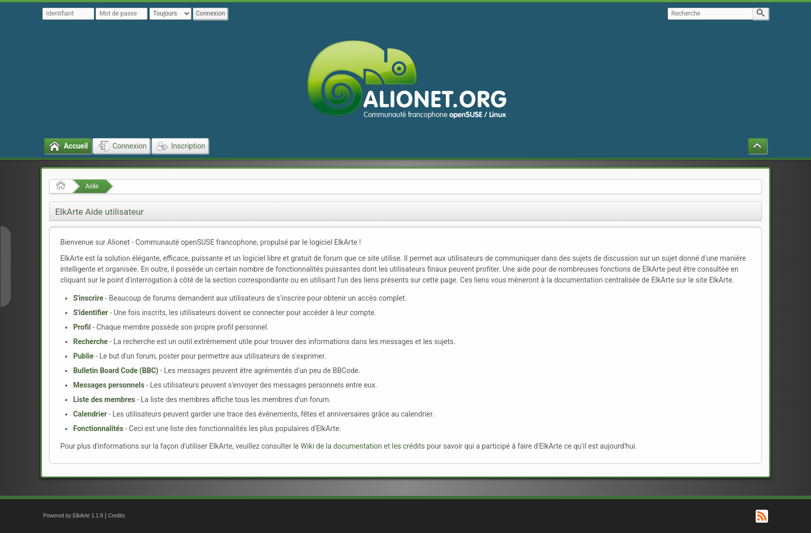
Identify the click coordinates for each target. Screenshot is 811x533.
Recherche (90, 341)
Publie (83, 356)
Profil (82, 327)
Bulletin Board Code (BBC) (115, 370)
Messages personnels (108, 385)
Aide (92, 186)
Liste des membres (104, 399)
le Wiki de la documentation (337, 446)
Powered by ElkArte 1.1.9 (73, 516)
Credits (116, 516)
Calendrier (90, 414)
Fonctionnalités (98, 428)
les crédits (408, 446)
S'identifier (90, 312)
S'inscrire (88, 298)
